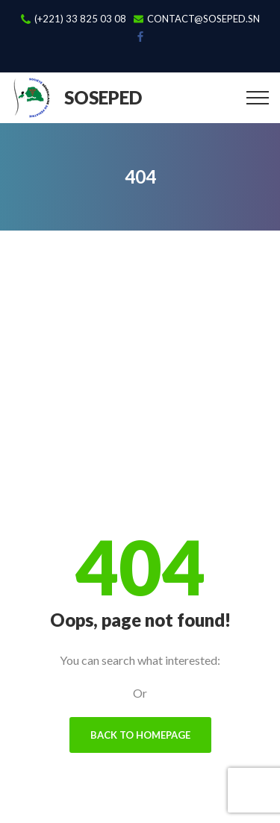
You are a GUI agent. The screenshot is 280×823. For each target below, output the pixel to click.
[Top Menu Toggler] (257, 97)
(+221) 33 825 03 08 (80, 19)
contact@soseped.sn (203, 19)
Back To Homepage (140, 735)
